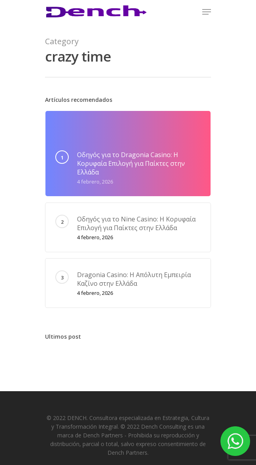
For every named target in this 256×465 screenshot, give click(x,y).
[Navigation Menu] (206, 12)
